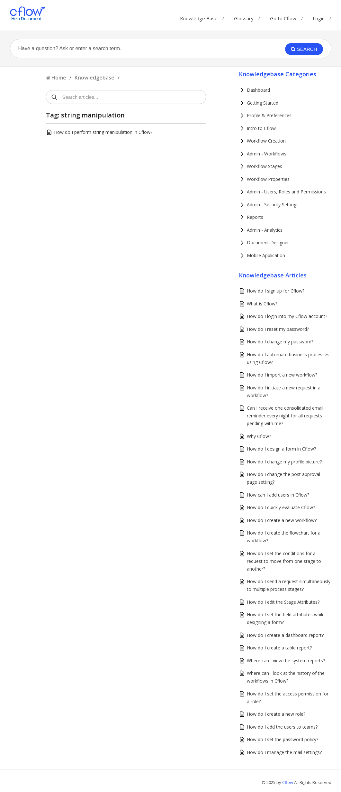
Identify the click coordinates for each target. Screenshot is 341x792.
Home (58, 77)
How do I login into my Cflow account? (287, 316)
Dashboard (258, 90)
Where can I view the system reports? (286, 660)
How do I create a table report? (279, 648)
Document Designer (268, 242)
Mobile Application (266, 255)
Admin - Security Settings (273, 204)
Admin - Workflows (266, 154)
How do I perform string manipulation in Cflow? (103, 132)
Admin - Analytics (265, 230)
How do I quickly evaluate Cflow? (281, 507)
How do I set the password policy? (282, 739)
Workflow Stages (264, 166)
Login (319, 18)
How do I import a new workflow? (282, 375)
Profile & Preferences (269, 115)
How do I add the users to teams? (282, 727)
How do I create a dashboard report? (285, 635)
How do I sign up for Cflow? (275, 291)
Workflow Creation (266, 141)
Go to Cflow (283, 17)
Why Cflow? (259, 436)
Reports (255, 217)
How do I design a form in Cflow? (281, 449)
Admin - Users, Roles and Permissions (286, 192)
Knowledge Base (199, 17)
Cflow (288, 782)
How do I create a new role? (276, 714)
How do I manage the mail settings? (284, 752)
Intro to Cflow (261, 128)
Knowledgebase (94, 77)
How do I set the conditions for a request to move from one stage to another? (284, 561)
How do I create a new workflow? (282, 520)
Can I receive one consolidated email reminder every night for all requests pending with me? (285, 415)
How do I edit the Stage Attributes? (283, 602)
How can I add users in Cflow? (278, 495)
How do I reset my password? (278, 329)
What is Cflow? (262, 304)
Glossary (244, 17)
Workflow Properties (268, 179)
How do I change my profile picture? (284, 462)
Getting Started (262, 103)
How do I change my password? (280, 342)
